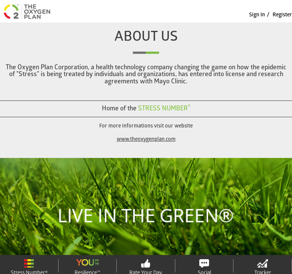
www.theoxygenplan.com (146, 140)
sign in (257, 15)
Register (282, 15)
